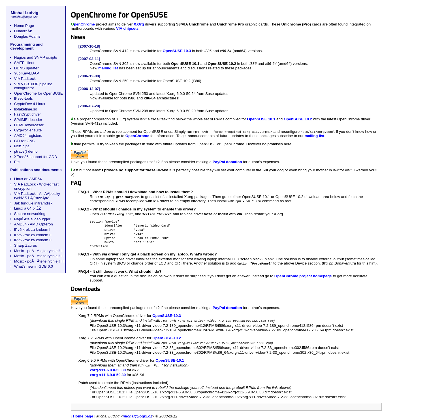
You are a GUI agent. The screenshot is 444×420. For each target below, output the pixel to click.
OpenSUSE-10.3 (166, 314)
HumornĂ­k (23, 31)
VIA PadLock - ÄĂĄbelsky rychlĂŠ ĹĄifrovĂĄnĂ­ (37, 195)
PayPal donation (227, 161)
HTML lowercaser (29, 125)
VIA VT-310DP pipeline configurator (33, 86)
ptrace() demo (26, 151)
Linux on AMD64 (28, 179)
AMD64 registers (28, 135)
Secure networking (29, 214)
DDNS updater (26, 68)
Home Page (24, 26)
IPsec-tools (23, 98)
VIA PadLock (25, 78)
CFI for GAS (24, 141)
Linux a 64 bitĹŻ (27, 208)
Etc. (17, 162)
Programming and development (26, 46)
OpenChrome (83, 24)
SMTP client (24, 63)
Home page (83, 414)
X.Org (139, 24)
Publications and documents (35, 170)
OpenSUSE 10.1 (261, 119)
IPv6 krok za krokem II (33, 235)
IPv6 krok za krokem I (32, 229)
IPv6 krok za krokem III (33, 240)
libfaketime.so (25, 109)
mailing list (108, 68)
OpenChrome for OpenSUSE (38, 93)
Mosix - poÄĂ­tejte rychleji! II (38, 256)
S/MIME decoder (28, 120)
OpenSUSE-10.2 (166, 336)
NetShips (21, 146)
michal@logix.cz (24, 16)
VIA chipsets (127, 28)
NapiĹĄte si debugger (32, 219)
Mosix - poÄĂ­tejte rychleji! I (38, 251)
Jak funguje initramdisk (33, 203)
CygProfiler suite (28, 130)
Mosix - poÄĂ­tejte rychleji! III (39, 261)
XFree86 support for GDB (35, 157)
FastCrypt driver (27, 114)
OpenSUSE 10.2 (298, 119)
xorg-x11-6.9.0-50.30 (108, 368)
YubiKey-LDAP (26, 73)
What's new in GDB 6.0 (33, 266)
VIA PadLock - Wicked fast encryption (36, 186)
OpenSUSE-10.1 (169, 358)
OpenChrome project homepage (303, 274)
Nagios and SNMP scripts (35, 57)
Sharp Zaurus (25, 245)
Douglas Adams (27, 36)
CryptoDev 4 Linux (29, 104)
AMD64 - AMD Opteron (33, 224)
